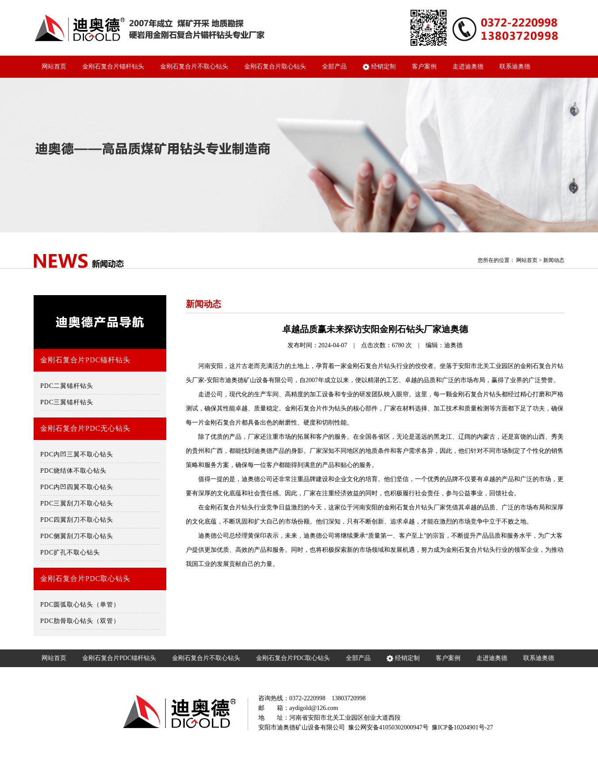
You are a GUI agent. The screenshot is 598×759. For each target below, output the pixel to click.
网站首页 (54, 66)
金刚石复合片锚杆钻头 (113, 66)
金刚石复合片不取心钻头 (194, 66)
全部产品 (334, 66)
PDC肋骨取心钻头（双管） (80, 621)
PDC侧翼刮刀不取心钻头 (76, 536)
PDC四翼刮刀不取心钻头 (76, 519)
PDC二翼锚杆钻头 (66, 386)
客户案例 (424, 66)
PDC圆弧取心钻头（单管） (80, 604)
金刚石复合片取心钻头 (275, 66)
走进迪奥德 (467, 66)
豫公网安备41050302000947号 (388, 727)
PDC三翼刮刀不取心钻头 (76, 503)
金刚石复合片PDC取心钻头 (85, 578)
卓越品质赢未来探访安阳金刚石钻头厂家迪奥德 (375, 329)
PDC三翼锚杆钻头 (66, 402)
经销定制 (379, 66)
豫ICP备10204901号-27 (462, 727)
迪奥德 (453, 345)
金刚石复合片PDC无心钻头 (85, 428)
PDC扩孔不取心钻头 (70, 552)
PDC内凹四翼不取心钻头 (76, 487)
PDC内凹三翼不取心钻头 (76, 454)
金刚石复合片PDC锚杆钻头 (85, 360)
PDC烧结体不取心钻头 (73, 470)
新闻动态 (553, 260)
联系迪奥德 (514, 66)
